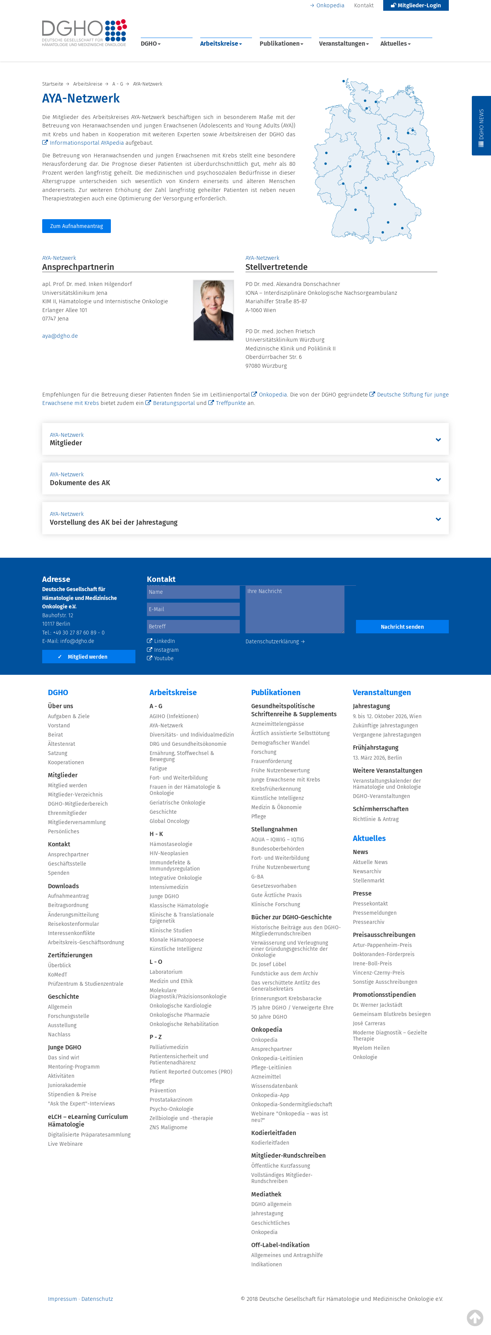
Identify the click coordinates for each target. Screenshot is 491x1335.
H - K (156, 834)
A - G (156, 706)
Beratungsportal (170, 403)
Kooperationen (66, 762)
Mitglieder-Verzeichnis (75, 794)
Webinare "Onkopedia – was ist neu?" (289, 1116)
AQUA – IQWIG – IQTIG (277, 839)
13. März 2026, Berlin (377, 758)
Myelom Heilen (371, 1048)
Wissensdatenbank (274, 1086)
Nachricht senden (402, 627)
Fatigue (158, 768)
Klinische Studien (171, 930)
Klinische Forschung (275, 904)
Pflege (157, 1081)
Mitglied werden (82, 657)
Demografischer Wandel (280, 743)
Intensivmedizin (169, 887)
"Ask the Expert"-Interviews (81, 1103)
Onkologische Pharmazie (180, 1015)
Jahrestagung (267, 1213)
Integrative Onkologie (176, 878)
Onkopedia (330, 5)
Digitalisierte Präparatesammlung (89, 1135)
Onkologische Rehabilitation (184, 1024)
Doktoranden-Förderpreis (384, 954)
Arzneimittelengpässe (277, 724)
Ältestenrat (61, 744)
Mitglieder (62, 775)
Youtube (160, 658)
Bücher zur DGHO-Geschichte (291, 917)
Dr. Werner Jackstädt (377, 1005)
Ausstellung (62, 1025)
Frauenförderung (271, 761)
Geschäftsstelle (67, 864)
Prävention (163, 1090)
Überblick (59, 965)
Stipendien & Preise (72, 1094)
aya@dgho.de (60, 335)
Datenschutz (97, 1298)
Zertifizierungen (70, 955)
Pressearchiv (368, 922)
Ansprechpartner (68, 854)
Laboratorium (166, 972)
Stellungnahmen (274, 829)
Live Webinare (65, 1144)
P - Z (156, 1037)
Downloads (63, 886)
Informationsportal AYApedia (83, 142)
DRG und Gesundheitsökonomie (188, 744)
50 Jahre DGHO (269, 1017)
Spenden (58, 873)
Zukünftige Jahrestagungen (385, 725)
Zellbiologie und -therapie (181, 1118)
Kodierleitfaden (273, 1133)
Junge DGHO (64, 1047)
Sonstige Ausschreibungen (385, 982)
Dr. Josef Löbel (268, 964)
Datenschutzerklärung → (275, 641)
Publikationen (281, 43)
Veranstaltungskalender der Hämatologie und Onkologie (387, 784)
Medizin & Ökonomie (276, 807)
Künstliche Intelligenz (176, 949)
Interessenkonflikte (71, 933)
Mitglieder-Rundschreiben (288, 1155)
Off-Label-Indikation (280, 1245)
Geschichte (63, 996)
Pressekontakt (370, 903)
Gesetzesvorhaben (274, 886)
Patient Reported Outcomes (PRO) (191, 1072)
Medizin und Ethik (171, 981)
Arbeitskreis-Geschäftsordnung (86, 942)
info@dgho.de (77, 641)
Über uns (60, 706)
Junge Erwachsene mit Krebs (285, 780)
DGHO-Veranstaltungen (381, 796)
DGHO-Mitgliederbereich (78, 804)
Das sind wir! (63, 1057)
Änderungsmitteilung (73, 915)
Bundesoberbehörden (277, 849)
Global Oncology (169, 821)
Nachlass (59, 1034)
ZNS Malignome (169, 1127)
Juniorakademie (67, 1085)
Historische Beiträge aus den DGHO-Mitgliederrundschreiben (296, 930)
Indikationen (266, 1264)
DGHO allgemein (271, 1204)
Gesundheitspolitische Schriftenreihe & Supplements (294, 710)
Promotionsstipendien (384, 994)
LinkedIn (161, 641)
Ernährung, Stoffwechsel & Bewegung (182, 756)
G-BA (257, 877)
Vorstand (59, 725)
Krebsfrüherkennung (276, 789)
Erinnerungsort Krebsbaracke (286, 998)
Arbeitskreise (221, 43)
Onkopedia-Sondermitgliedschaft (291, 1104)
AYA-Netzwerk (166, 725)
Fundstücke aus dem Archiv (284, 973)
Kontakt (364, 5)
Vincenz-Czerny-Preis (379, 973)
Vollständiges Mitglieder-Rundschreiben (282, 1178)
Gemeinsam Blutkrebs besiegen (392, 1014)
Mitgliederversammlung (76, 822)
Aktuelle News (370, 862)
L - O (156, 961)
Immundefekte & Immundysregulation (175, 865)
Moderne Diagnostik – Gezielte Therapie (390, 1035)
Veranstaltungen (344, 43)
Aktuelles (396, 43)
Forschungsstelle (68, 1016)
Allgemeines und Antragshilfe (287, 1255)
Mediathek (266, 1194)
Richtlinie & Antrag (376, 819)
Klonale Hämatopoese (177, 940)
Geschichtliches (270, 1223)
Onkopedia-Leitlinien (277, 1058)
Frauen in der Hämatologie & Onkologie (185, 790)
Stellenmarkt (368, 880)
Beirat (55, 735)
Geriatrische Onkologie (178, 803)
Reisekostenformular (73, 924)
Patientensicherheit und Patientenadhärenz (179, 1059)
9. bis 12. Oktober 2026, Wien (387, 716)
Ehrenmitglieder (67, 813)
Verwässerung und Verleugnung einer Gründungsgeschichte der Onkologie (289, 949)
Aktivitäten (61, 1076)
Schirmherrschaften (381, 809)
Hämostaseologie (171, 844)
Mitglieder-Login (416, 5)
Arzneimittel (266, 1077)
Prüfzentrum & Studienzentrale (86, 984)
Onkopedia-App (270, 1095)
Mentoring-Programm (74, 1067)
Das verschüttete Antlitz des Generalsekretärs (285, 986)
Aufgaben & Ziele (69, 716)
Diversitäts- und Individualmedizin (192, 735)
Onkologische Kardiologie (181, 1006)
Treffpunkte (227, 403)
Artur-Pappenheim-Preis (382, 945)
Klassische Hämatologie (179, 905)
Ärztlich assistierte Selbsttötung (290, 733)
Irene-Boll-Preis (372, 963)
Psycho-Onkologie (172, 1109)
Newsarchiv (367, 871)
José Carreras (369, 1023)
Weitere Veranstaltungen (387, 770)
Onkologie (365, 1057)
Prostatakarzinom (171, 1100)
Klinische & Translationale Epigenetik (182, 918)
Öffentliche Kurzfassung (280, 1166)
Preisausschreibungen (384, 934)
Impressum (62, 1298)
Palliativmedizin (169, 1047)
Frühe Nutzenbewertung (280, 770)
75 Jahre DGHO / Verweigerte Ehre (292, 1008)
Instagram (163, 650)
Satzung (57, 753)
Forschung (263, 752)
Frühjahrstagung (376, 747)
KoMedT (57, 975)
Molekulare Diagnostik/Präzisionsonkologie (188, 993)
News (360, 852)
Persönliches (63, 831)
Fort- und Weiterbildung (179, 778)
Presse (362, 893)
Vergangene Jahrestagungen (387, 735)
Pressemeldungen (375, 913)
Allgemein (60, 1007)
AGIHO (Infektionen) (174, 716)
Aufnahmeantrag (68, 896)
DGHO (151, 43)
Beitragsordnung (68, 905)
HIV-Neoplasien (169, 853)
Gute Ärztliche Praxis (276, 895)
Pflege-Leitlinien (271, 1067)
